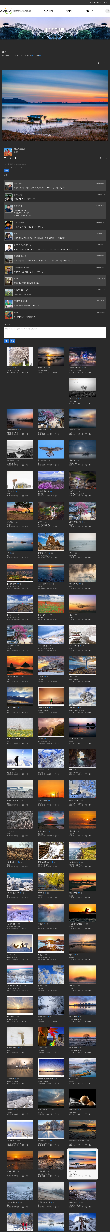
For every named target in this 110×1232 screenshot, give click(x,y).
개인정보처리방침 (8, 1211)
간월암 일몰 (16, 164)
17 (90, 1035)
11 (44, 509)
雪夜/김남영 (18, 195)
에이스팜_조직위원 (37, 425)
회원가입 (96, 2)
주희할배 (34, 454)
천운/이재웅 (18, 206)
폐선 (4, 52)
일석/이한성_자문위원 (64, 1096)
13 (41, 363)
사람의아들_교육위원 (64, 366)
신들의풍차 (61, 863)
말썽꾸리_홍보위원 (20, 256)
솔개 (15, 233)
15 (41, 422)
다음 (71, 1194)
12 (92, 363)
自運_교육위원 (19, 222)
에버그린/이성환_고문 (21, 301)
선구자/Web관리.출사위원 (22, 245)
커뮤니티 (89, 11)
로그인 (89, 2)
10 (46, 947)
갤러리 (69, 11)
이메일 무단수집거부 (24, 1211)
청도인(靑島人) (6, 55)
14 (13, 363)
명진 (59, 483)
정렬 (12, 341)
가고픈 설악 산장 (13, 167)
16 (49, 889)
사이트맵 (104, 2)
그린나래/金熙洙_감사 (21, 267)
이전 (38, 1194)
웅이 (59, 952)
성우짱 (16, 278)
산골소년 (9, 1155)
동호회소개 (48, 11)
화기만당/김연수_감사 (21, 290)
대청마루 (85, 396)
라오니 (59, 512)
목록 (6, 170)
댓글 (38, 55)
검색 (6, 341)
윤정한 (16, 312)
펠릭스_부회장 (18, 183)
